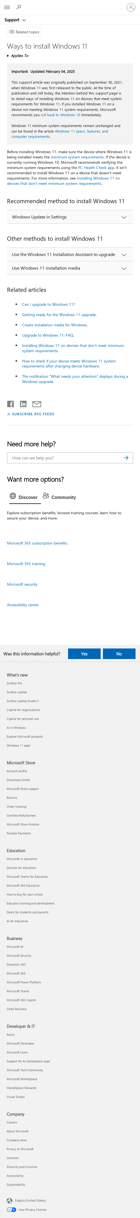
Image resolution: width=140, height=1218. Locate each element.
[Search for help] (19, 7)
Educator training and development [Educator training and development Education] (30, 903)
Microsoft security (22, 584)
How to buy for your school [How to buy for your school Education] (25, 894)
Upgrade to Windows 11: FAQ (47, 335)
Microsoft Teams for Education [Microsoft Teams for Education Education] (27, 876)
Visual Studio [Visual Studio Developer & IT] (16, 1097)
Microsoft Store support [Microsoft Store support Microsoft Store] (23, 789)
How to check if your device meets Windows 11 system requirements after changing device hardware (69, 363)
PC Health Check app (96, 167)
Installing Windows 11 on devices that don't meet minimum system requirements (63, 180)
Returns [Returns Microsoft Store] (12, 798)
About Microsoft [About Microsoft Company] (17, 1131)
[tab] (25, 497)
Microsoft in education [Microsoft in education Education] (22, 859)
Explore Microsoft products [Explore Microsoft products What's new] (25, 736)
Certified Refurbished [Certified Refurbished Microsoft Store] (21, 815)
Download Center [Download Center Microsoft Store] (18, 780)
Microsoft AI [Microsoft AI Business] (15, 946)
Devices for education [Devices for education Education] (21, 868)
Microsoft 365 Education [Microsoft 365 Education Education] (23, 885)
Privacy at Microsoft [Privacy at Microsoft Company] (20, 1149)
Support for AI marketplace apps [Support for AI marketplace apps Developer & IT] (28, 1061)
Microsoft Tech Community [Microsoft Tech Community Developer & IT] (25, 1070)
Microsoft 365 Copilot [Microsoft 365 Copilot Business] (21, 1000)
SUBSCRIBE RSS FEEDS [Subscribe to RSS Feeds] (33, 413)
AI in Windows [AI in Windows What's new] (16, 727)
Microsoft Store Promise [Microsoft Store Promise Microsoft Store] (23, 824)
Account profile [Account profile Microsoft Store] (17, 771)
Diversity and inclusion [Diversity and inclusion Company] (22, 1167)
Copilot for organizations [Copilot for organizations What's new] (23, 710)
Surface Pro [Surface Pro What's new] (14, 683)
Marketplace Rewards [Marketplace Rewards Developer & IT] (21, 1088)
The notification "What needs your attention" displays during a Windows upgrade (75, 379)
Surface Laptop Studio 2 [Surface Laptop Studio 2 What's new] (23, 701)
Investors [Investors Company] (13, 1158)
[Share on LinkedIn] (21, 403)
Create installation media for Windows (54, 324)
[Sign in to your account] (131, 7)
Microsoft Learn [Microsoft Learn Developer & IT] (17, 1052)
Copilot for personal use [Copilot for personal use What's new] (23, 719)
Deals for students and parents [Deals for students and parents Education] (28, 912)
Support (12, 20)
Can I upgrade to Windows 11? (48, 304)
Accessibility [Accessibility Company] (15, 1176)
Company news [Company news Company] (17, 1140)
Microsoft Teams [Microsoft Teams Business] (18, 991)
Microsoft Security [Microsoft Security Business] (19, 955)
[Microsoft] (70, 4)
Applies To (19, 55)
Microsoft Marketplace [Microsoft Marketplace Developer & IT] (22, 1079)
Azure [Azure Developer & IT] (11, 1034)
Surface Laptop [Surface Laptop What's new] (17, 692)
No (119, 654)
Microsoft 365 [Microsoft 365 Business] (16, 973)
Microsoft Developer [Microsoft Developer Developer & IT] (20, 1043)
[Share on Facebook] (11, 403)
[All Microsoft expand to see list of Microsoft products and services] (7, 7)
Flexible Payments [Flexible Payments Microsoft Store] (19, 833)
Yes (84, 654)
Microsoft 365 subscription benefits (37, 543)
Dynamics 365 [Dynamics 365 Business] (16, 964)
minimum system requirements (77, 157)
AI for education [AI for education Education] (17, 921)
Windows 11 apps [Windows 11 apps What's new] (18, 745)
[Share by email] (34, 403)
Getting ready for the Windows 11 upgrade (59, 314)
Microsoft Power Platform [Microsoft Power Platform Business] (24, 982)
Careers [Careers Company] (12, 1122)
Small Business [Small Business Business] (17, 1009)
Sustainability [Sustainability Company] (16, 1184)
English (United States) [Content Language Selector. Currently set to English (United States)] (30, 1200)
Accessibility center (23, 604)
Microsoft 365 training (26, 563)
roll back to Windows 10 (60, 114)
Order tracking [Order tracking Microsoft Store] (16, 806)
